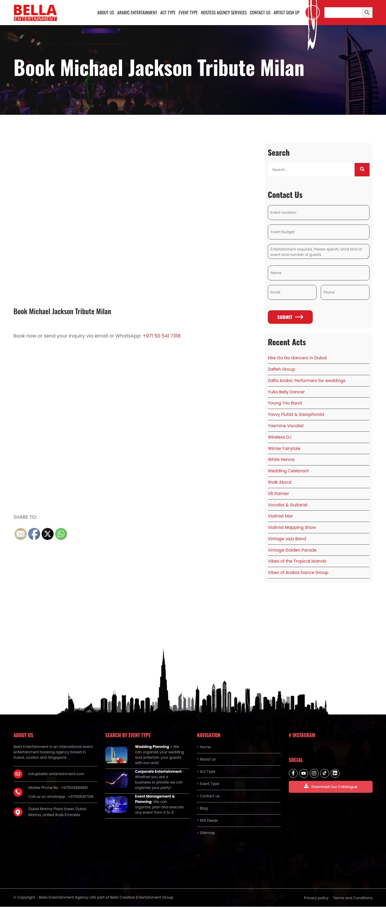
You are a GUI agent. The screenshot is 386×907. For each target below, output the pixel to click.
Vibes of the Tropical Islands (297, 562)
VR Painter (278, 494)
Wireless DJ (279, 437)
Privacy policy (316, 898)
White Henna (281, 460)
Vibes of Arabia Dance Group (298, 573)
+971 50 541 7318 (161, 336)
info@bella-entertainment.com (56, 774)
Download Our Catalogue (330, 787)
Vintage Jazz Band (287, 539)
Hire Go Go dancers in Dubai (297, 358)
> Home (203, 747)
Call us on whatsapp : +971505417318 (60, 797)
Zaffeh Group (281, 369)
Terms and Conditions (353, 898)
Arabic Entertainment (137, 12)
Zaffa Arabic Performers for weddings (307, 381)
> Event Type (208, 784)
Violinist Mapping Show (292, 528)
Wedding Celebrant (288, 471)
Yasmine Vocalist (286, 426)
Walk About (279, 482)
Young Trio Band (285, 404)
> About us (206, 759)
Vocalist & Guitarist (287, 505)
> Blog (202, 808)
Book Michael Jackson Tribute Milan (62, 311)
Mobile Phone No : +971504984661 (58, 788)
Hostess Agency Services (223, 12)
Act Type (167, 12)
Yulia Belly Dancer (286, 392)
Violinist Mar (280, 517)
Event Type (187, 12)
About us (105, 12)
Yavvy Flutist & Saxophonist (296, 415)
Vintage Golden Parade (292, 550)
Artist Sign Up (286, 12)
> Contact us (208, 796)
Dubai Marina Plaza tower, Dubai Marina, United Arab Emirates (57, 812)
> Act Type (206, 772)
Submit (290, 317)
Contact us (260, 12)
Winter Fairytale (284, 449)
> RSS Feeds (207, 821)
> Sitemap (206, 833)
